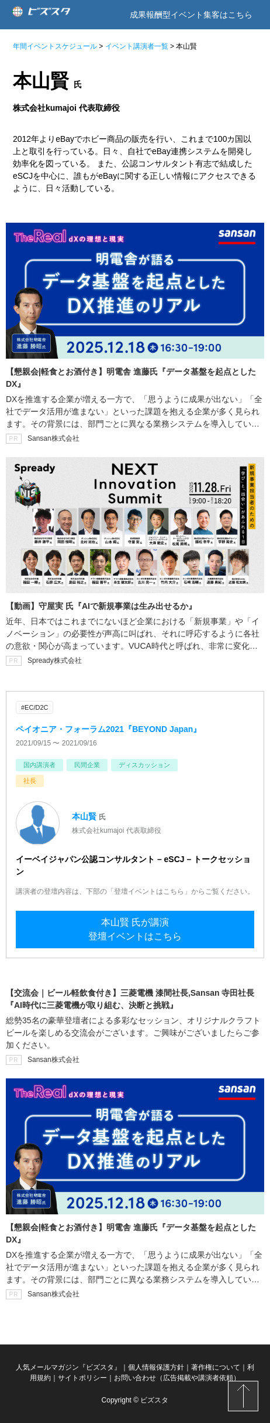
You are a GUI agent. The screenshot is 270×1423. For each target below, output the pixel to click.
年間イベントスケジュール (55, 46)
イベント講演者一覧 (136, 46)
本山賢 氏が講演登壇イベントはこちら (135, 929)
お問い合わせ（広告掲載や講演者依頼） (177, 1378)
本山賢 (84, 816)
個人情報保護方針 (156, 1367)
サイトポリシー (82, 1378)
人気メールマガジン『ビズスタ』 (68, 1367)
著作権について (215, 1367)
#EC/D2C (34, 707)
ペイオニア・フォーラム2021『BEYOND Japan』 (108, 729)
